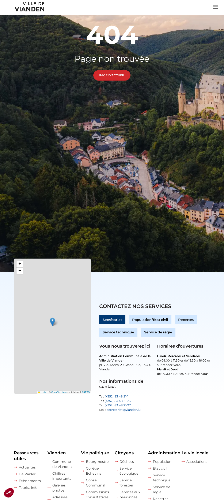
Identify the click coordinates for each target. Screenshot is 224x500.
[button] (52, 322)
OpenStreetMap (59, 392)
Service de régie (158, 332)
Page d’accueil (112, 75)
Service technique (118, 332)
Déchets (126, 462)
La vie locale (195, 452)
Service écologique (128, 470)
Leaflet (42, 392)
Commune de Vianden (62, 464)
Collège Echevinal (94, 470)
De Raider (27, 474)
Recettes (186, 320)
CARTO (86, 392)
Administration (162, 452)
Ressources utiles (26, 455)
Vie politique (95, 452)
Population (162, 462)
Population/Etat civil (150, 320)
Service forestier (126, 482)
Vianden (57, 452)
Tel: (113, 396)
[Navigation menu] (215, 6)
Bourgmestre (97, 462)
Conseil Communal (95, 482)
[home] (22, 7)
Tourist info (28, 488)
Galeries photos (59, 487)
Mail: (120, 410)
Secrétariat (112, 320)
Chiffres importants (61, 476)
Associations (196, 462)
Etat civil (160, 468)
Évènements (30, 481)
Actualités (27, 467)
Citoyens (124, 452)
